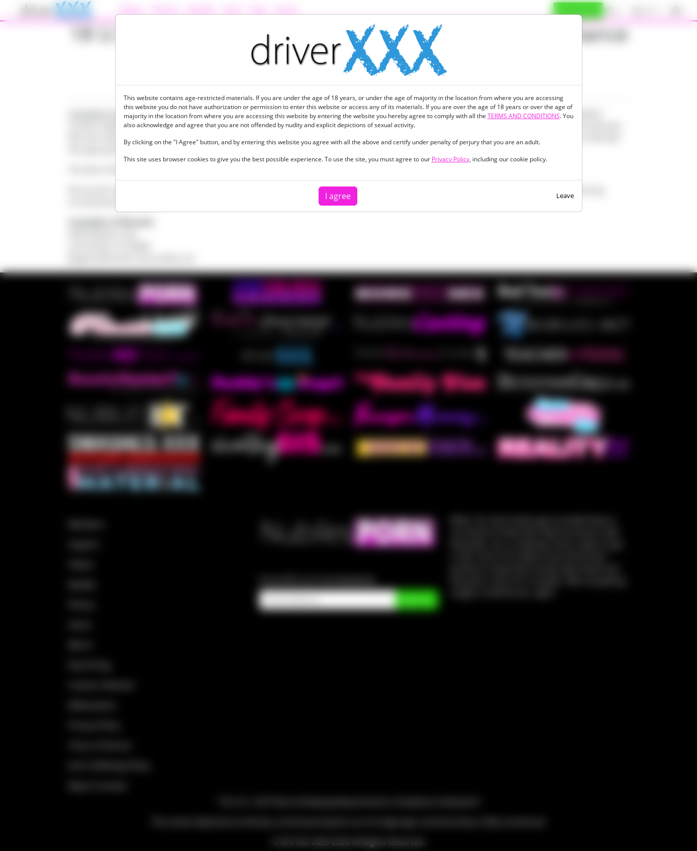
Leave (565, 195)
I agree (338, 196)
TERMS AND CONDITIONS (523, 116)
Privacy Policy (450, 159)
